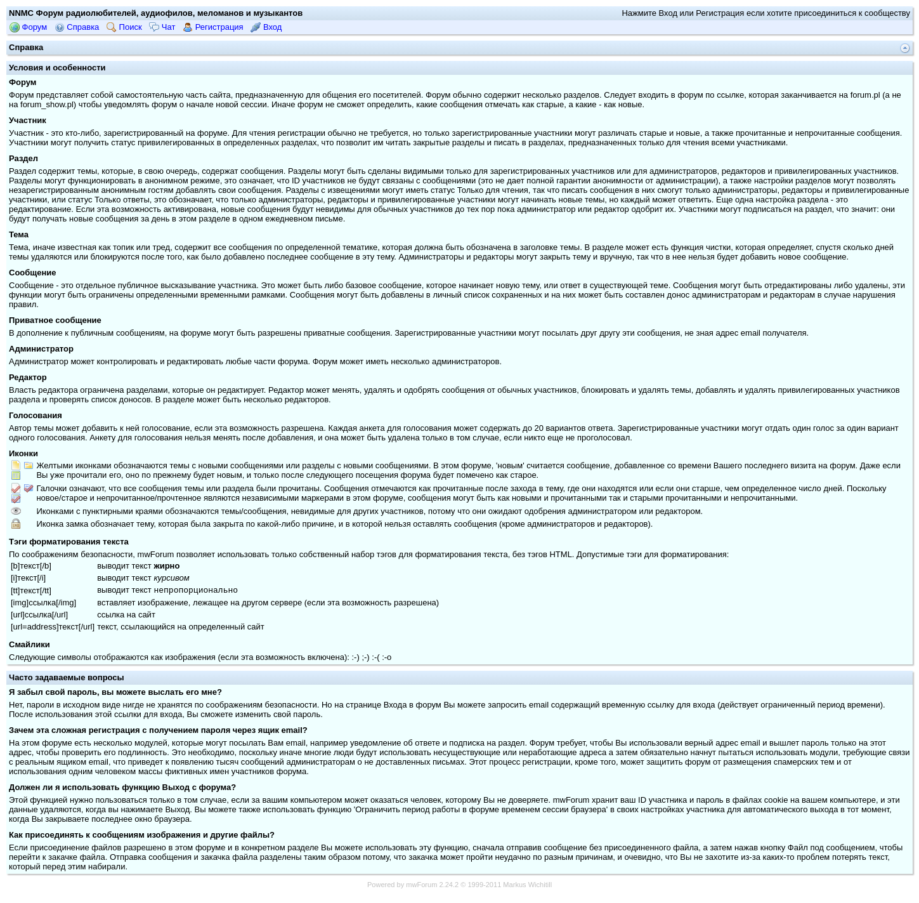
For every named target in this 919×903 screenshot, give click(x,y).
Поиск (124, 27)
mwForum (421, 886)
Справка (77, 27)
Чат (162, 27)
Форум (28, 27)
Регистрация (213, 27)
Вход (266, 27)
